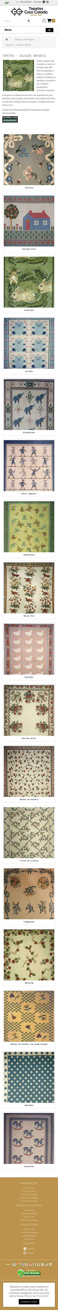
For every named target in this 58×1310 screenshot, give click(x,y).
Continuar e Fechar (29, 1301)
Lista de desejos (29, 1235)
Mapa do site (29, 1217)
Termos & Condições (29, 1201)
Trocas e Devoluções (29, 1194)
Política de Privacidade (29, 1197)
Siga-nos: (38, 2)
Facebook (29, 1248)
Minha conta (29, 1229)
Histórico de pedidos (29, 1232)
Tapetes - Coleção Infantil (18, 44)
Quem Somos (29, 1188)
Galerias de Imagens (25, 39)
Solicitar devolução (29, 1213)
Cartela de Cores (29, 1191)
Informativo (29, 1239)
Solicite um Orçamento (29, 1220)
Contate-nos (29, 1210)
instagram (29, 1253)
